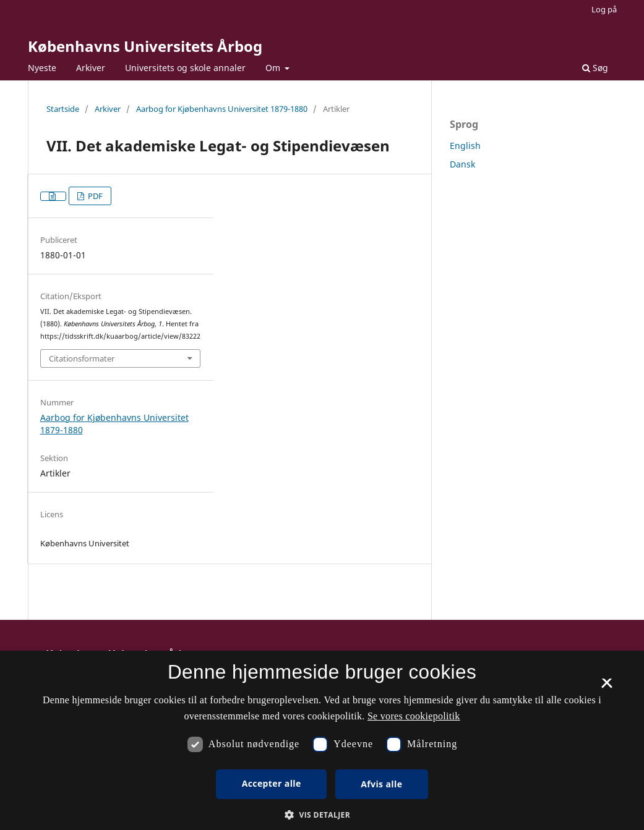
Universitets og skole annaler (185, 68)
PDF (94, 195)
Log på (604, 9)
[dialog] (322, 740)
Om (274, 68)
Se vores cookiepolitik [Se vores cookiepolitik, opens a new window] (413, 716)
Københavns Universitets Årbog (145, 46)
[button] (322, 814)
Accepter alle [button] (271, 783)
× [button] (606, 687)
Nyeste (42, 68)
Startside (62, 108)
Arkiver (90, 68)
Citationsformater (81, 358)
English (465, 145)
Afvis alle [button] (381, 784)
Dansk (462, 164)
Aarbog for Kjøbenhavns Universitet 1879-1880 (221, 108)
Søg (595, 68)
